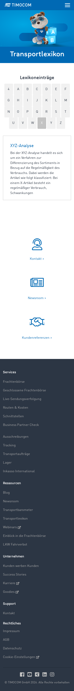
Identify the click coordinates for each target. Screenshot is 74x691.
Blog (6, 492)
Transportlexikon (15, 518)
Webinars (12, 527)
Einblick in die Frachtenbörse (24, 536)
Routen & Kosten (15, 407)
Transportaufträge (16, 454)
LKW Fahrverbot (15, 544)
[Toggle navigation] (67, 4)
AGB (6, 640)
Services (9, 372)
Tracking (9, 445)
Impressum (11, 631)
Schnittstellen (13, 416)
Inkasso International (19, 471)
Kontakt (9, 613)
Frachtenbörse (14, 381)
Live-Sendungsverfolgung (22, 399)
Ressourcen (12, 483)
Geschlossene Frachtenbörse (24, 390)
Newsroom (11, 501)
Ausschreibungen (16, 436)
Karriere (11, 583)
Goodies (11, 592)
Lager (7, 462)
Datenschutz (12, 648)
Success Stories (14, 574)
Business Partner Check (21, 425)
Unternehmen (13, 556)
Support (9, 603)
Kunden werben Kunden (21, 566)
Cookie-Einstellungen (21, 657)
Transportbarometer (18, 510)
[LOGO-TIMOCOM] (18, 5)
